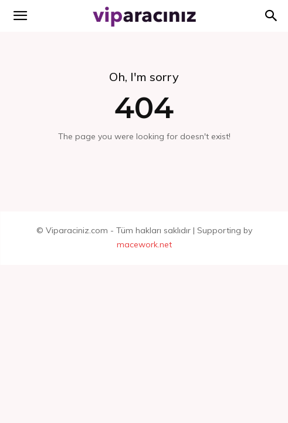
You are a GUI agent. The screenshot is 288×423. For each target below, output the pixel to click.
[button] (271, 16)
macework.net (144, 244)
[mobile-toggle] (20, 16)
